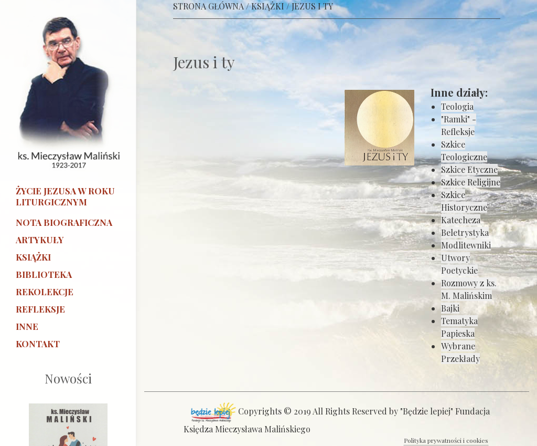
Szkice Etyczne (469, 169)
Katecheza (460, 219)
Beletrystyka (465, 232)
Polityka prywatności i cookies (446, 440)
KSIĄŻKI (267, 6)
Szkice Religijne (470, 182)
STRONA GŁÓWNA (208, 6)
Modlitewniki (466, 245)
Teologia (457, 106)
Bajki (450, 308)
